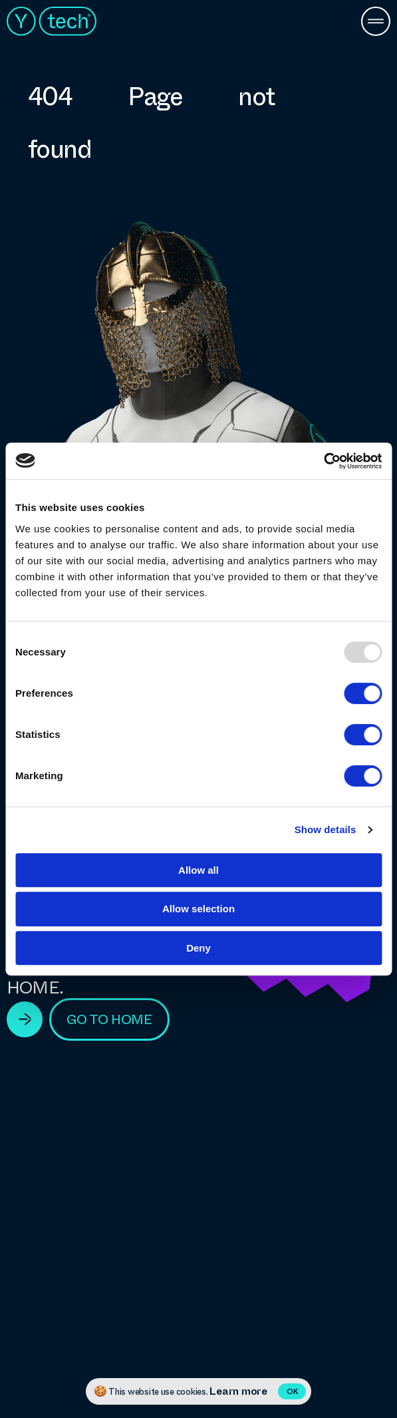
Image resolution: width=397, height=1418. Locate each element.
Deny (198, 948)
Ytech (51, 21)
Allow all (198, 870)
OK (292, 1391)
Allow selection (198, 908)
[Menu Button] (375, 23)
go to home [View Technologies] (109, 1020)
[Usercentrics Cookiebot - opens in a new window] (323, 461)
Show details (325, 829)
